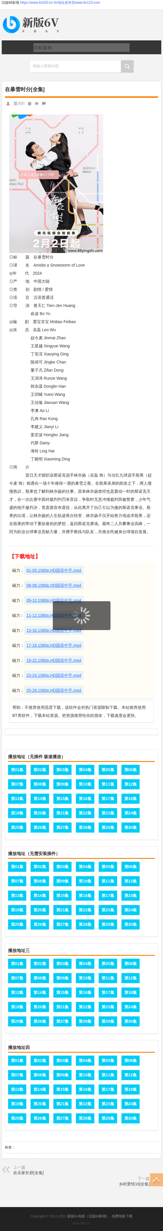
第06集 (130, 769)
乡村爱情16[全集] (134, 1184)
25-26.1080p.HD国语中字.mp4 (54, 690)
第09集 (62, 784)
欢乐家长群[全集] (28, 1172)
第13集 (17, 798)
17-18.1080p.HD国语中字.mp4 (54, 645)
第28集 (85, 827)
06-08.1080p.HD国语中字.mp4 (54, 585)
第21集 (62, 813)
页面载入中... (82, 634)
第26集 (39, 827)
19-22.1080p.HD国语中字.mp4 (54, 660)
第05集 (108, 769)
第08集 (39, 784)
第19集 (17, 813)
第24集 (130, 813)
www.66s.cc (81, 1223)
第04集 (85, 769)
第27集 (62, 827)
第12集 (130, 784)
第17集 (108, 798)
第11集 (108, 784)
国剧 (21, 103)
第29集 (108, 827)
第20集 (39, 813)
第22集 (85, 813)
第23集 (108, 813)
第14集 (39, 798)
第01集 (17, 769)
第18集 (130, 798)
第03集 (62, 769)
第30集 (130, 827)
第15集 (62, 798)
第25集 (17, 827)
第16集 (85, 798)
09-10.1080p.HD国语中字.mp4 (54, 600)
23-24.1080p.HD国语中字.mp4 (54, 675)
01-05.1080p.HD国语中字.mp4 (54, 570)
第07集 (17, 784)
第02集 (39, 769)
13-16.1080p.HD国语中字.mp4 (54, 630)
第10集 (85, 784)
